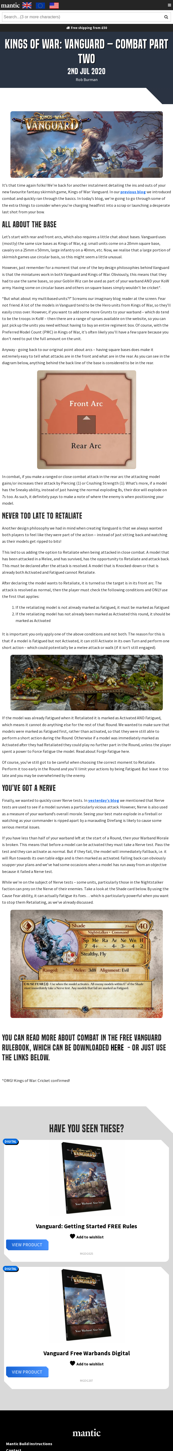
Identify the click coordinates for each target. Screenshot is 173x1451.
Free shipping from (86, 28)
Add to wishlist (86, 1236)
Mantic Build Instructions (29, 1443)
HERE (118, 1048)
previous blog (133, 191)
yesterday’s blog (103, 800)
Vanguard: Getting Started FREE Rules (86, 1226)
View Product (27, 1245)
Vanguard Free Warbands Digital (86, 1353)
